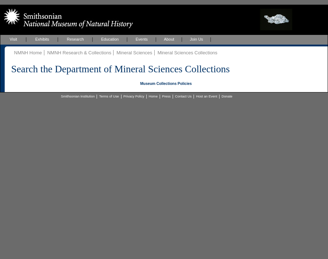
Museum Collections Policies (166, 84)
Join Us (196, 39)
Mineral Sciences (134, 52)
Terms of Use (109, 96)
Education (110, 39)
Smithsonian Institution (78, 96)
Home (153, 96)
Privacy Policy (133, 96)
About (169, 39)
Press (166, 96)
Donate (227, 96)
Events (142, 39)
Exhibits (42, 39)
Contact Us (183, 96)
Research (75, 39)
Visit (13, 39)
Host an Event (206, 96)
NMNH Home (28, 52)
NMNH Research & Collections (79, 52)
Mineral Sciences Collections (187, 52)
